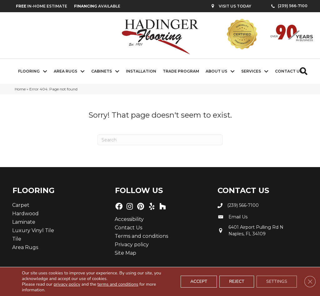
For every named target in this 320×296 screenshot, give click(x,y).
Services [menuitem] (251, 71)
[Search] (160, 140)
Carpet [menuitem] (20, 205)
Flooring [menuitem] (29, 71)
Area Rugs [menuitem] (65, 71)
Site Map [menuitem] (125, 253)
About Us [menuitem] (216, 71)
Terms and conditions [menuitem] (141, 236)
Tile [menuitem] (16, 239)
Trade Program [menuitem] (181, 71)
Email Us (238, 217)
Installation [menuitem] (141, 71)
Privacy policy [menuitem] (132, 245)
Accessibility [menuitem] (129, 219)
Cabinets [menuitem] (101, 71)
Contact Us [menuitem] (288, 71)
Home (20, 89)
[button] (45, 71)
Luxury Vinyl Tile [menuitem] (33, 230)
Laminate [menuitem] (23, 222)
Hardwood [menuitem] (25, 214)
